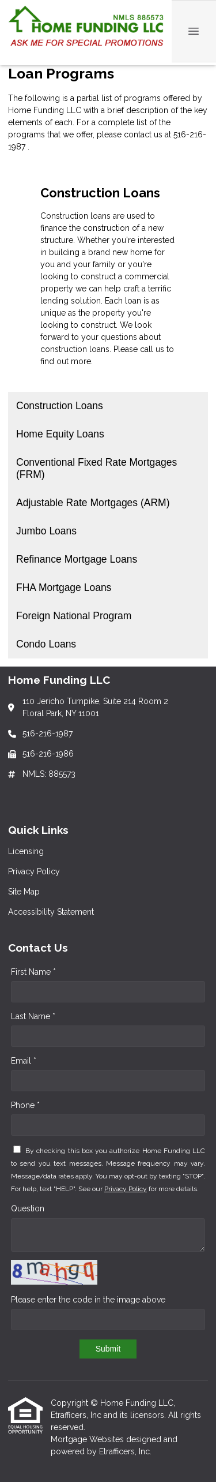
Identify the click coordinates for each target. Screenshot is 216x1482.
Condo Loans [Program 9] (46, 644)
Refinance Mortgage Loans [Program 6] (76, 559)
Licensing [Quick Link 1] (26, 851)
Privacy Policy (125, 1189)
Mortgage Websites (88, 1439)
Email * (23, 1060)
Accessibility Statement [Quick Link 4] (51, 911)
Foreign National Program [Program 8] (73, 616)
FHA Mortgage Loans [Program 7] (63, 587)
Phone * (25, 1105)
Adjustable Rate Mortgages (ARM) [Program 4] (93, 502)
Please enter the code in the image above (88, 1299)
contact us (143, 134)
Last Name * (33, 1016)
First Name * (33, 971)
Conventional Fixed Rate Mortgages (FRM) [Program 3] (96, 468)
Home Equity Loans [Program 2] (60, 434)
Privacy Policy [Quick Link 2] (34, 871)
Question (27, 1208)
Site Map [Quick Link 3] (24, 891)
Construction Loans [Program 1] (59, 405)
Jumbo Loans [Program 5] (46, 531)
